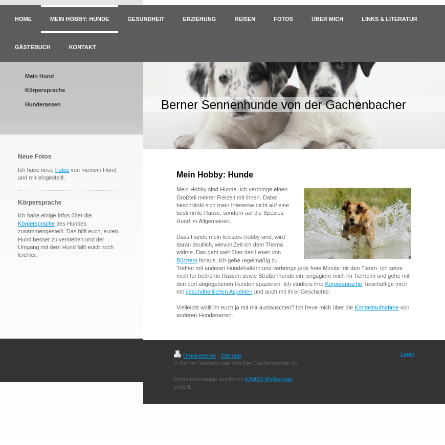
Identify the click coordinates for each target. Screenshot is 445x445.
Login (407, 354)
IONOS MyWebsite (269, 379)
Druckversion (195, 355)
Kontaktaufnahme (376, 307)
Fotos (62, 170)
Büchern (186, 260)
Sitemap (230, 355)
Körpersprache (36, 223)
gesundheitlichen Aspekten (219, 291)
